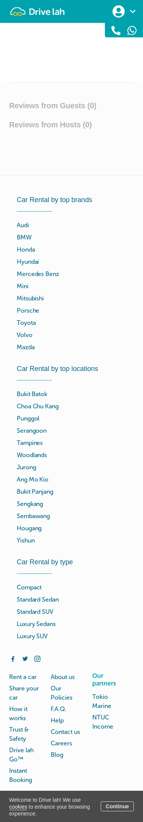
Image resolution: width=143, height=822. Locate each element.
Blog (57, 754)
